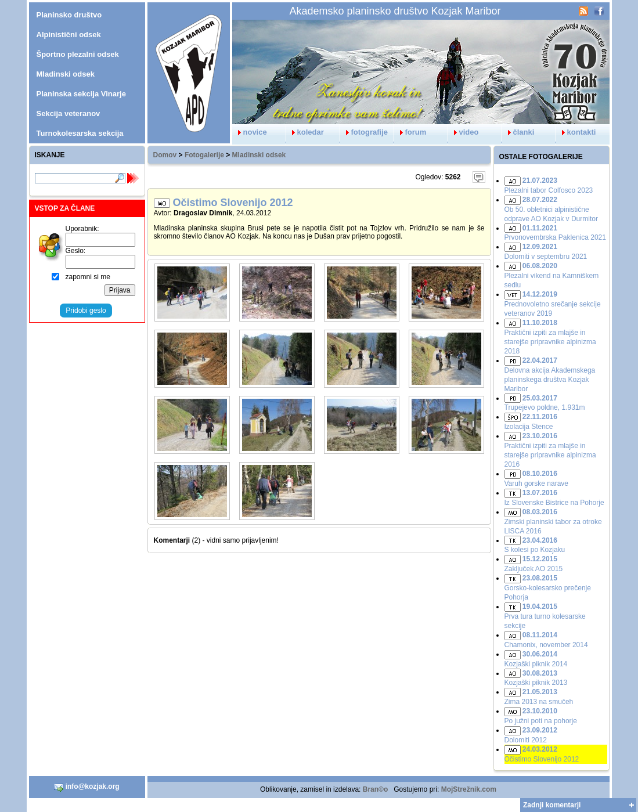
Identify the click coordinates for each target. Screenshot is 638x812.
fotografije (364, 132)
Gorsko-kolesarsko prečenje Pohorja (547, 587)
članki (518, 132)
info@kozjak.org (86, 787)
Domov (165, 155)
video (463, 132)
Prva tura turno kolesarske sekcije (545, 616)
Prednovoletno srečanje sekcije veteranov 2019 (552, 303)
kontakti (576, 132)
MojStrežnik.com (468, 789)
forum (410, 132)
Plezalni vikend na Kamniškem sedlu (551, 275)
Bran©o (375, 789)
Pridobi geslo (86, 310)
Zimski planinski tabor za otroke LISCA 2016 (553, 521)
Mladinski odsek (259, 155)
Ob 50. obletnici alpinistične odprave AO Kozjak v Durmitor (551, 209)
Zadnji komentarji (552, 805)
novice (249, 132)
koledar (305, 132)
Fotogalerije (204, 155)
